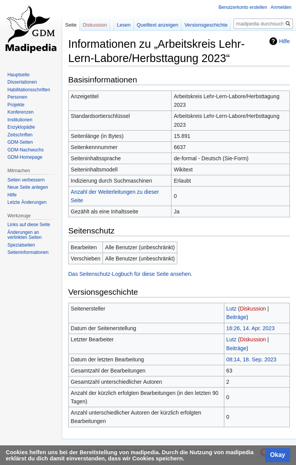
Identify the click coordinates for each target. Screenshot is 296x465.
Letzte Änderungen (26, 202)
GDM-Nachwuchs (25, 150)
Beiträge (236, 317)
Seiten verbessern (26, 180)
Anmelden (281, 7)
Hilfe (284, 41)
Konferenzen (20, 112)
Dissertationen (22, 82)
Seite (71, 25)
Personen (17, 97)
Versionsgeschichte (205, 25)
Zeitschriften (19, 135)
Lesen (123, 25)
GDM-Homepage (24, 157)
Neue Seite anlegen (27, 187)
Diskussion (253, 309)
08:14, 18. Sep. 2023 (251, 359)
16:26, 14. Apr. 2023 (250, 328)
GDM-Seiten (20, 142)
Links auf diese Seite (28, 224)
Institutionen (19, 120)
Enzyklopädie (21, 127)
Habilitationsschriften (28, 89)
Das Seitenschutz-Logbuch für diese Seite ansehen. (130, 274)
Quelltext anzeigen (157, 25)
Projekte (15, 104)
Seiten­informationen (28, 252)
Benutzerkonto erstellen (243, 7)
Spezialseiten (21, 245)
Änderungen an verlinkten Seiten (24, 235)
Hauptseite (18, 74)
